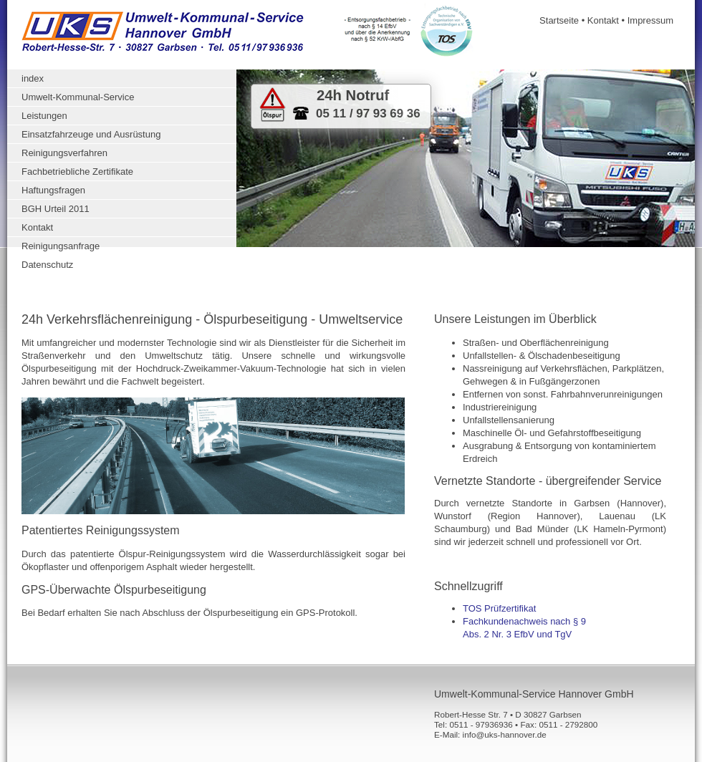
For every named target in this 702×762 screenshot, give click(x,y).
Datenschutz (47, 264)
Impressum (650, 20)
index (32, 78)
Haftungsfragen (53, 190)
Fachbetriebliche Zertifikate (77, 171)
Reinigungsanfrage (60, 246)
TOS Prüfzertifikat (499, 608)
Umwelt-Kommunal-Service (77, 97)
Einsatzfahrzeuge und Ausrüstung (90, 134)
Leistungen (44, 115)
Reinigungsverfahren (64, 153)
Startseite (559, 20)
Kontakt (603, 20)
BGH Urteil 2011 (55, 208)
